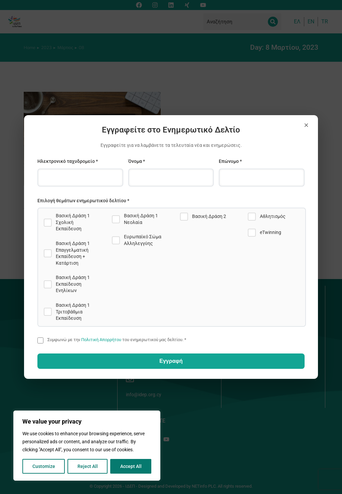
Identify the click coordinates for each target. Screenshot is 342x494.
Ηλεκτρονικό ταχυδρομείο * (67, 161)
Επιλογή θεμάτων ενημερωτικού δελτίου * (83, 200)
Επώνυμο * (230, 161)
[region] (86, 446)
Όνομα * (136, 161)
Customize (43, 466)
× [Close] (306, 125)
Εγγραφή (170, 361)
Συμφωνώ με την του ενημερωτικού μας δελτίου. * (116, 339)
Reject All (87, 466)
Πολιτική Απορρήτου (101, 339)
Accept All (131, 466)
